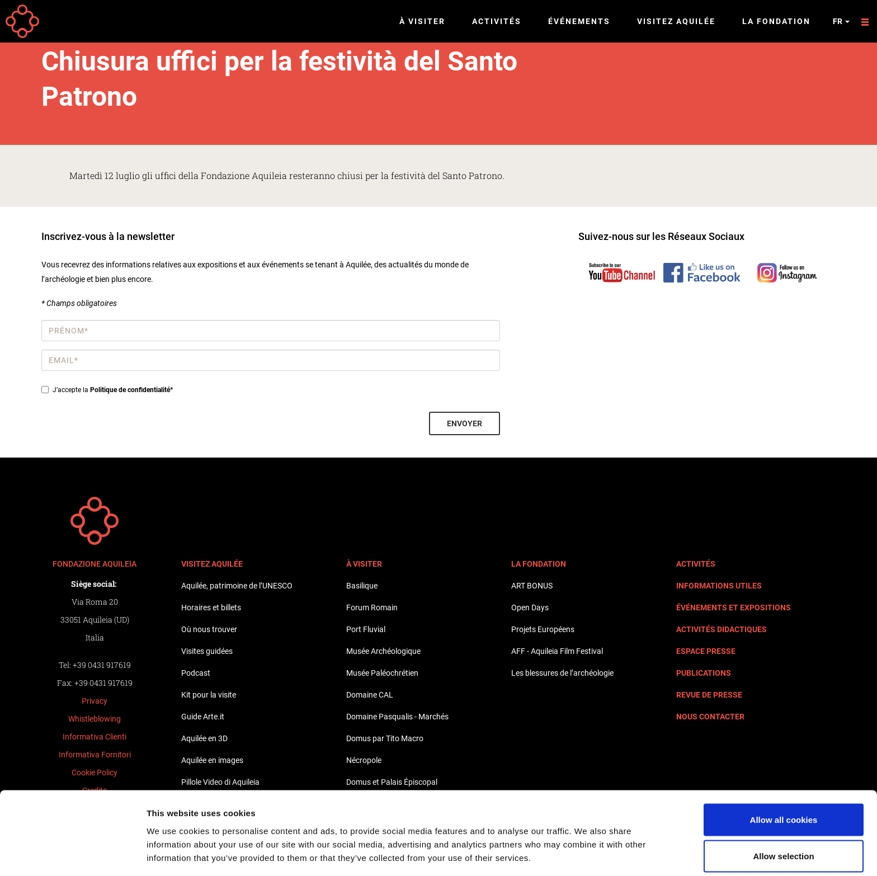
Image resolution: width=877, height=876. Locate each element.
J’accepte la (107, 390)
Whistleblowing (94, 718)
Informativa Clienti (94, 736)
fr (841, 21)
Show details (587, 847)
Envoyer (464, 423)
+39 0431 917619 (102, 665)
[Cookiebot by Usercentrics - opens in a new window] (72, 854)
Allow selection (783, 809)
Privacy (94, 700)
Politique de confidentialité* (131, 390)
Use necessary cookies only (784, 846)
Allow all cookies (784, 773)
